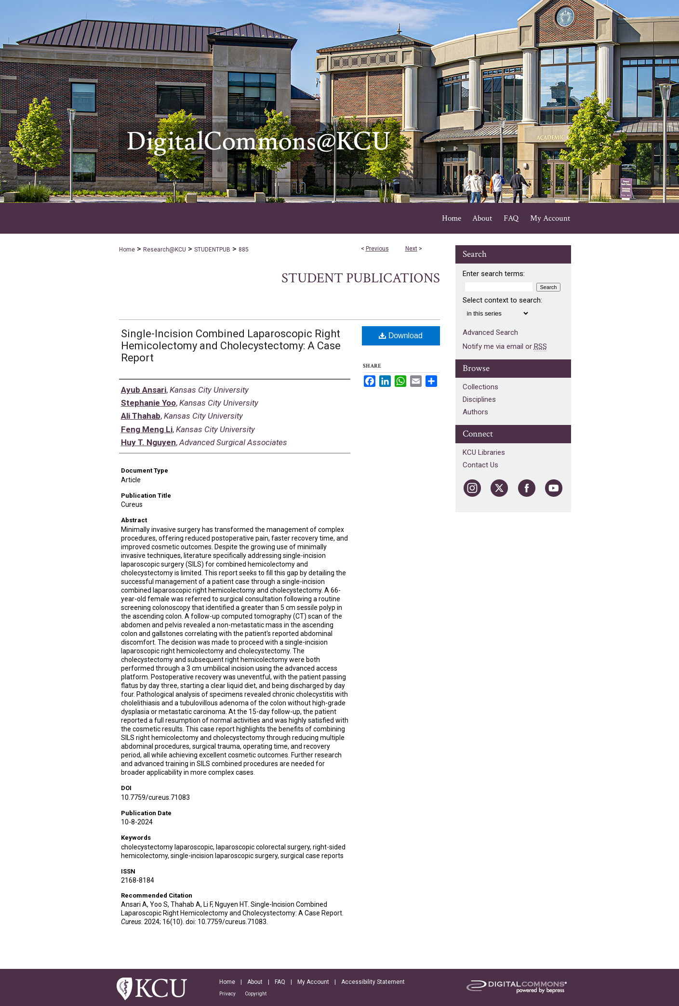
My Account (313, 982)
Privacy (227, 993)
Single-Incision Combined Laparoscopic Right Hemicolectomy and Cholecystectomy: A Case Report (231, 346)
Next (411, 248)
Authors (475, 412)
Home (127, 249)
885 (244, 249)
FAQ (280, 982)
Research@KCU (164, 249)
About (255, 982)
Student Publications (360, 278)
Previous (377, 248)
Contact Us (480, 465)
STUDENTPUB (212, 249)
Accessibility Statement (373, 982)
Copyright (255, 993)
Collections (480, 387)
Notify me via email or (505, 346)
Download (401, 335)
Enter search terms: (494, 273)
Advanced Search (490, 332)
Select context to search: (502, 300)
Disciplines (479, 399)
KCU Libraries (484, 452)
